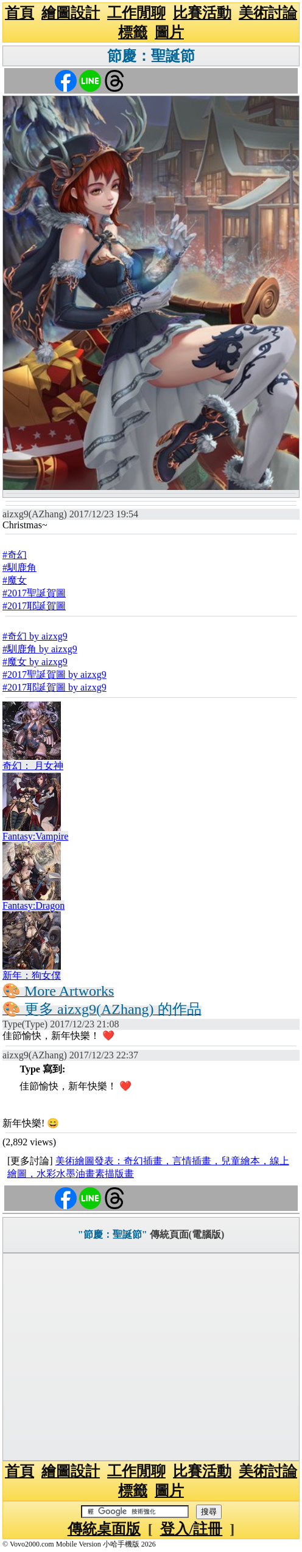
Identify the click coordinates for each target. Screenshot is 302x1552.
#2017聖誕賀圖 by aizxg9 (54, 674)
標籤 (132, 32)
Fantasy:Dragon (33, 905)
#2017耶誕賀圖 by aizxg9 (54, 687)
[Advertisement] (151, 1357)
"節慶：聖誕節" (112, 1234)
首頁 (19, 13)
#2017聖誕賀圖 (34, 593)
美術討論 (268, 13)
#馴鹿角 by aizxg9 (39, 649)
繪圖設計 (70, 13)
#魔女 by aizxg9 (35, 662)
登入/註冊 (191, 1529)
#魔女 (14, 580)
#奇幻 (14, 555)
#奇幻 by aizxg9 (35, 636)
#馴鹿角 (19, 567)
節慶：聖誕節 (151, 56)
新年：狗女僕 (31, 975)
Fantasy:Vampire (35, 836)
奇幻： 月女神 (32, 765)
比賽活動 (202, 13)
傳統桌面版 (104, 1529)
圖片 (169, 32)
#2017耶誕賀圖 (34, 606)
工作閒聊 (136, 13)
